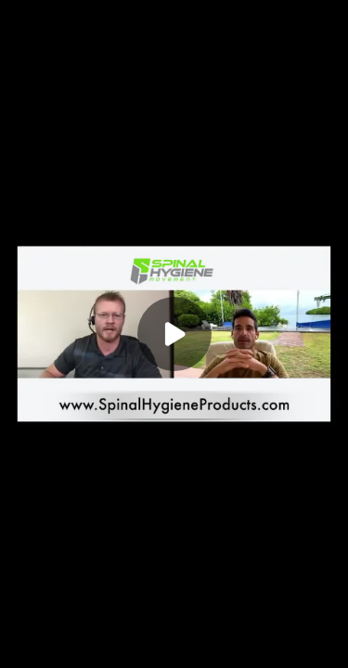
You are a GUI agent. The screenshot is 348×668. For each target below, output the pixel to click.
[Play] (174, 334)
